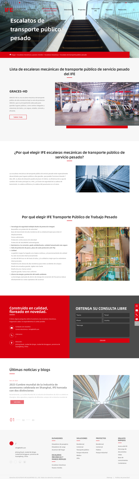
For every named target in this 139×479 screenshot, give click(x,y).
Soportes (109, 11)
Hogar (14, 55)
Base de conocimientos (123, 460)
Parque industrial (101, 454)
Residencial (80, 445)
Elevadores (32, 11)
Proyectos (81, 11)
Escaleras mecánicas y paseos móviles (50, 10)
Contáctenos (116, 3)
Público (98, 451)
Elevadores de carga (58, 448)
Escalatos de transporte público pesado (73, 55)
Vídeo (120, 456)
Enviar (102, 340)
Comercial (80, 448)
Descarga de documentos (122, 451)
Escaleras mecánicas (52, 55)
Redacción (122, 11)
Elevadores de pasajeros (60, 445)
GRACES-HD (18, 91)
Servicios (106, 3)
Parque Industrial (82, 454)
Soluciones (68, 11)
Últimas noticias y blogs (29, 371)
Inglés (129, 2)
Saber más (18, 117)
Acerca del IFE (95, 10)
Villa (78, 459)
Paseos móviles (57, 469)
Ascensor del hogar (58, 451)
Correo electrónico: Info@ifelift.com (27, 329)
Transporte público (83, 451)
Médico (79, 457)
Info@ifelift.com (26, 2)
